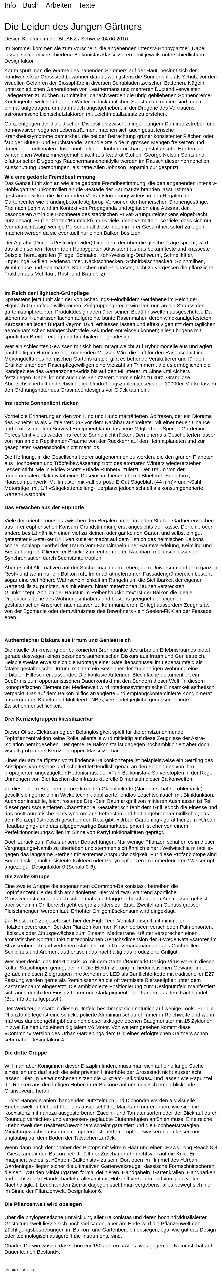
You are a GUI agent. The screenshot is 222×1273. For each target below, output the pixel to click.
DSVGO (27, 1270)
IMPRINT (12, 1270)
